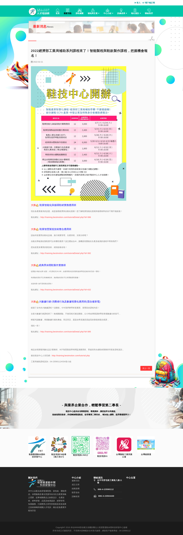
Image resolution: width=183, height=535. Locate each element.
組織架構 (76, 488)
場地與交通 (93, 13)
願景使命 (76, 492)
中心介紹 (107, 13)
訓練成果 (121, 13)
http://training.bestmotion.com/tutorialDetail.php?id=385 (65, 332)
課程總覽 (80, 13)
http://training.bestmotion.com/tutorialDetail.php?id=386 (65, 217)
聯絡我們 (149, 13)
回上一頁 (146, 368)
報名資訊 (135, 13)
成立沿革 (76, 484)
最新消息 (68, 13)
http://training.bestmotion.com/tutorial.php (71, 355)
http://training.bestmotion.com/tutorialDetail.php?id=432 (65, 290)
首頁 (58, 13)
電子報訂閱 (149, 3)
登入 (137, 3)
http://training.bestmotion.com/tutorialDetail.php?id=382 (65, 253)
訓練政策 (76, 496)
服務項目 (76, 481)
